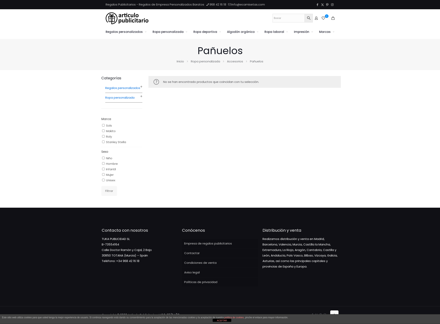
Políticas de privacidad (200, 282)
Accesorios (235, 61)
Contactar (192, 253)
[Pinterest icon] (327, 5)
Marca (106, 119)
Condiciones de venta (200, 263)
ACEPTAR (222, 320)
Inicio (180, 61)
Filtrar (109, 191)
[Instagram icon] (332, 5)
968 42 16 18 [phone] (217, 4)
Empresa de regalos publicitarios (208, 243)
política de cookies (234, 317)
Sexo (104, 152)
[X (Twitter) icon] (322, 5)
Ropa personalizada (205, 61)
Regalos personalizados (122, 88)
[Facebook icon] (317, 5)
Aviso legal (192, 272)
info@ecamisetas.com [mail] (248, 4)
